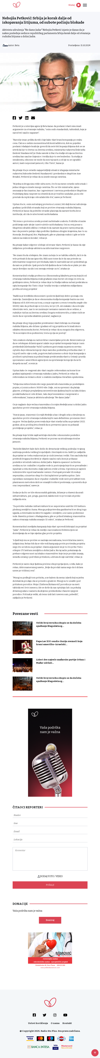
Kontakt (67, 1023)
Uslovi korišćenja (38, 1023)
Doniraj (50, 920)
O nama (55, 1023)
